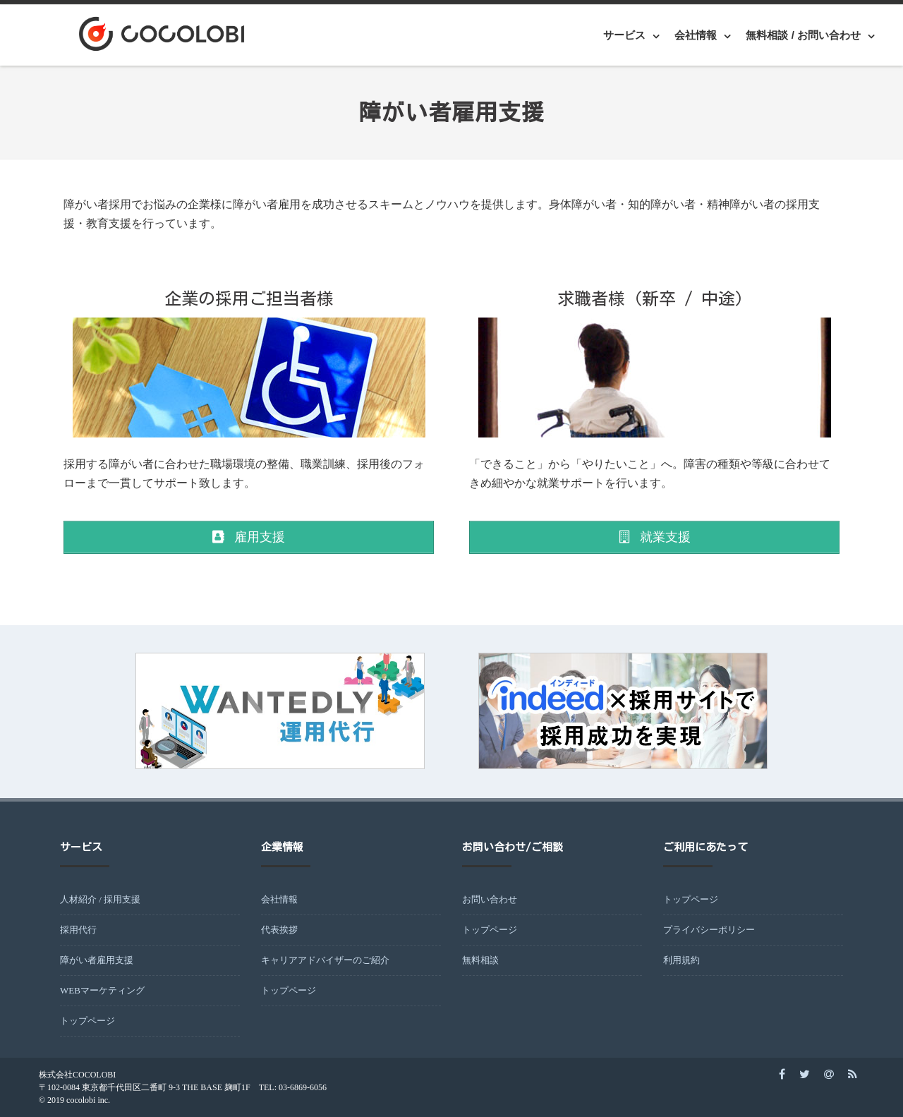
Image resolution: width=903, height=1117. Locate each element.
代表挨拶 (279, 929)
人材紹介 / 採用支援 (100, 899)
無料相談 (480, 960)
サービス (624, 35)
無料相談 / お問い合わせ (803, 35)
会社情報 (695, 35)
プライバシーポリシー (709, 929)
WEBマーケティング (102, 990)
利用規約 (681, 960)
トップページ (87, 1020)
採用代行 (78, 929)
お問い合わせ (489, 899)
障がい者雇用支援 (96, 960)
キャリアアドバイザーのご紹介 (325, 960)
